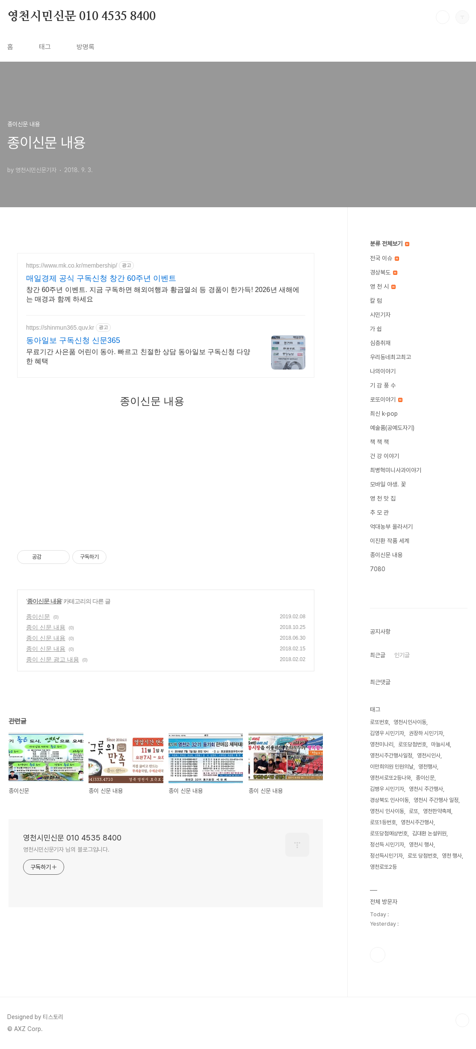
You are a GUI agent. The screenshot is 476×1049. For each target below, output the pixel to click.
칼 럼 (376, 300)
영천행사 (427, 766)
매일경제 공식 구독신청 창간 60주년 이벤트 (101, 278)
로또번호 (379, 722)
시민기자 (380, 314)
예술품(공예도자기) (392, 427)
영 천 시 (383, 286)
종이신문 (38, 616)
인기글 (402, 655)
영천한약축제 (437, 811)
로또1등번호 (383, 822)
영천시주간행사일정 (391, 755)
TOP (462, 1020)
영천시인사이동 (409, 722)
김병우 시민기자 (387, 789)
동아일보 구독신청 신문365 (73, 340)
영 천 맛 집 (383, 498)
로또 (413, 811)
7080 (377, 569)
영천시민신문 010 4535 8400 (81, 17)
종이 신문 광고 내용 (52, 659)
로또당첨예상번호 (389, 833)
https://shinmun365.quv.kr (60, 327)
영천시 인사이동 (387, 811)
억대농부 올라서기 (391, 526)
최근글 (377, 655)
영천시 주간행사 (426, 789)
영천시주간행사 (417, 822)
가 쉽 (376, 328)
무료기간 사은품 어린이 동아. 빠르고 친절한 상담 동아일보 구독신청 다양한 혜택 (138, 356)
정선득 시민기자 (387, 844)
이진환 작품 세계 (389, 540)
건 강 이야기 (384, 456)
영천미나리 (381, 744)
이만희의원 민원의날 (392, 766)
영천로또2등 (383, 867)
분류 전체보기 (389, 243)
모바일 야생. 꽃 (388, 484)
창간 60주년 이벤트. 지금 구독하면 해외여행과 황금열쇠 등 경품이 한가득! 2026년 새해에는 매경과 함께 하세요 (162, 294)
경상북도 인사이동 (389, 800)
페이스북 (377, 955)
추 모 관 (379, 512)
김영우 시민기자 (387, 733)
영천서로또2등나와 (390, 778)
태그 (45, 47)
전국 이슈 (384, 258)
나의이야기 (383, 371)
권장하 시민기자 (426, 733)
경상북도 (383, 272)
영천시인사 (429, 755)
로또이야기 (386, 399)
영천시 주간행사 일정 (436, 800)
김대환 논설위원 (429, 833)
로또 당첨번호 (422, 855)
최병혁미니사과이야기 (395, 470)
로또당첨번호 (412, 744)
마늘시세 (440, 744)
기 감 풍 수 (383, 385)
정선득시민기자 (386, 855)
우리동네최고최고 (390, 357)
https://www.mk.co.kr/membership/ (71, 265)
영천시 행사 (421, 844)
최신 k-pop (384, 413)
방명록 (86, 47)
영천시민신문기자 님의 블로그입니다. (66, 849)
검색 (442, 17)
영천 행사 (452, 855)
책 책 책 (379, 441)
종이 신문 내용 (45, 627)
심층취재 (380, 343)
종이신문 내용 (44, 601)
